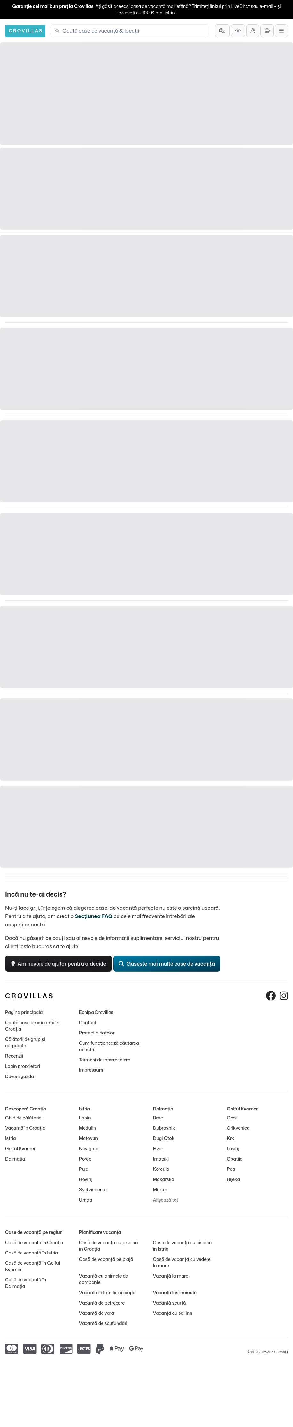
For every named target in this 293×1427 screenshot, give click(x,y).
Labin (85, 1118)
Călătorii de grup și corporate (25, 1042)
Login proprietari (22, 1066)
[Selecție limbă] (267, 30)
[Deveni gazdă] (238, 30)
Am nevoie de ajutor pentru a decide (58, 963)
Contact (88, 1022)
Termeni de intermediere (104, 1060)
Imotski (161, 1159)
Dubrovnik (164, 1128)
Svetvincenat (93, 1189)
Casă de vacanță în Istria (31, 1253)
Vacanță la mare (170, 1276)
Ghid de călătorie (23, 1118)
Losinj (233, 1148)
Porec (85, 1159)
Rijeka (233, 1179)
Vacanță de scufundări (103, 1323)
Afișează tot (165, 1200)
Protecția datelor (97, 1033)
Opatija (235, 1159)
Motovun (88, 1138)
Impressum (91, 1070)
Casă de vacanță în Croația (34, 1242)
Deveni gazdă (19, 1076)
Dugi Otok (164, 1138)
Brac (158, 1118)
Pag (231, 1169)
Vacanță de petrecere (102, 1303)
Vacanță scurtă (169, 1303)
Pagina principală (24, 1012)
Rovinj (85, 1179)
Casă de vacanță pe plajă (106, 1259)
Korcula (161, 1169)
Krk (230, 1138)
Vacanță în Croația (25, 1128)
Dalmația (15, 1159)
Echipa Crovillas (96, 1012)
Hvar (158, 1148)
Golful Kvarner (20, 1148)
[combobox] (133, 30)
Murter (160, 1189)
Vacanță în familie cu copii (107, 1292)
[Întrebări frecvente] (222, 30)
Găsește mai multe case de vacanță (167, 963)
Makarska (164, 1179)
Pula (84, 1169)
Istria (10, 1138)
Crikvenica (238, 1128)
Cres (232, 1118)
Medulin (87, 1128)
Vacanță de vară (96, 1313)
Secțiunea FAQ (94, 916)
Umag (85, 1200)
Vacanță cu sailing (172, 1313)
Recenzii (14, 1056)
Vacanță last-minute (175, 1292)
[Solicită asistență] (252, 30)
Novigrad (89, 1148)
